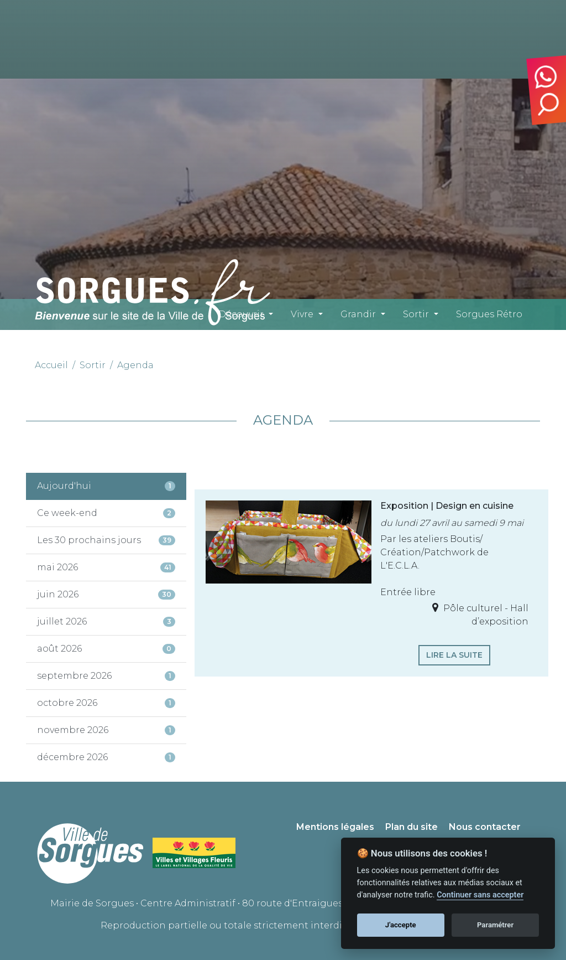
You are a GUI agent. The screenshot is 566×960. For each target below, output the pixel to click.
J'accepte (400, 925)
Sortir (416, 314)
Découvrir (241, 314)
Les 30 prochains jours (106, 540)
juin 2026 (106, 594)
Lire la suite (454, 655)
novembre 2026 (106, 730)
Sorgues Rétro (489, 314)
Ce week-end (106, 513)
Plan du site (411, 827)
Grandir (358, 314)
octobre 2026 (106, 703)
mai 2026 (106, 567)
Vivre (302, 314)
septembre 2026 (106, 675)
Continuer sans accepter (480, 895)
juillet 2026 (106, 621)
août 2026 (106, 648)
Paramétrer (495, 925)
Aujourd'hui (106, 486)
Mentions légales (335, 827)
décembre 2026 (106, 757)
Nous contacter (485, 827)
